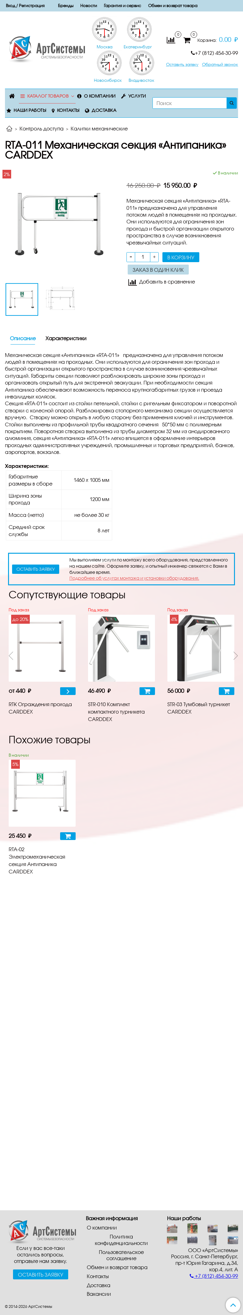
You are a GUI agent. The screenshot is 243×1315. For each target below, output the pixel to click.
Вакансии (99, 1294)
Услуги (137, 96)
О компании (100, 96)
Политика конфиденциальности (121, 1240)
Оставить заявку (182, 65)
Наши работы (30, 110)
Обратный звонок (220, 65)
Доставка (104, 110)
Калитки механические (99, 128)
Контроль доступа (42, 128)
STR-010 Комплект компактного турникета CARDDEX (116, 711)
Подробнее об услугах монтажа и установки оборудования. (134, 578)
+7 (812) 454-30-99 (214, 53)
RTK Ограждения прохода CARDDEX (40, 708)
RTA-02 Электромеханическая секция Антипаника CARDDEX (37, 860)
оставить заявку (35, 569)
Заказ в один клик (158, 270)
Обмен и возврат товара (172, 5)
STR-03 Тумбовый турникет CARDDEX (198, 708)
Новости (88, 5)
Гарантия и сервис (122, 5)
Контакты (68, 110)
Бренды (65, 5)
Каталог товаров (48, 96)
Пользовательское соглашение (121, 1255)
